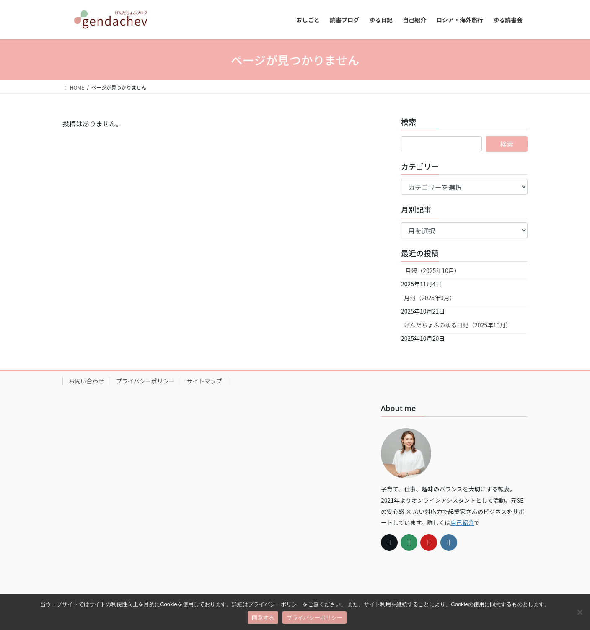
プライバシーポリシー (145, 381)
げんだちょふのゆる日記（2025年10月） (458, 325)
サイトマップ (204, 381)
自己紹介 (462, 522)
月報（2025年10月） (432, 270)
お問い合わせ (86, 381)
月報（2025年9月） (429, 297)
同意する (263, 618)
